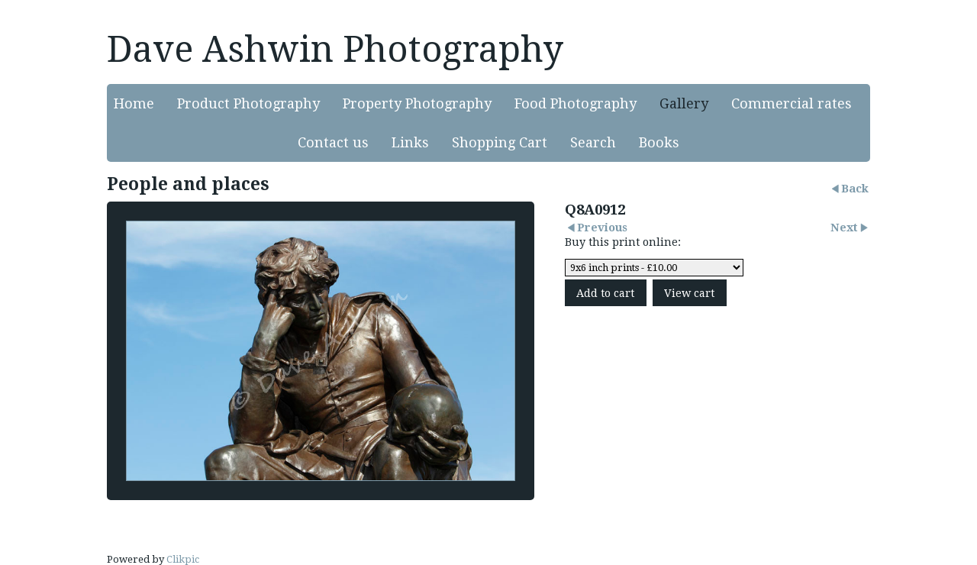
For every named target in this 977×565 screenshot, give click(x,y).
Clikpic (182, 559)
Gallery (683, 103)
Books (659, 142)
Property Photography (417, 103)
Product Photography (248, 103)
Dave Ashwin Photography (335, 49)
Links (410, 142)
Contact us (333, 142)
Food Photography (575, 103)
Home (134, 103)
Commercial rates (791, 103)
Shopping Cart (499, 142)
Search (593, 142)
